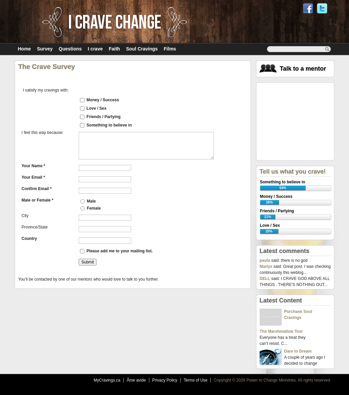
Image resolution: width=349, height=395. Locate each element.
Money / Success (102, 100)
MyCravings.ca (107, 380)
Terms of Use (195, 380)
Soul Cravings (142, 48)
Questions (70, 48)
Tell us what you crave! (293, 171)
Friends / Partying (103, 116)
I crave (95, 48)
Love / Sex (96, 108)
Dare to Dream (298, 351)
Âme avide (136, 380)
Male (88, 201)
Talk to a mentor (303, 68)
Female (90, 208)
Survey (45, 48)
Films (170, 48)
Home (24, 48)
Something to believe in (109, 125)
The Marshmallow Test (281, 331)
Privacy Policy (165, 380)
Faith (114, 48)
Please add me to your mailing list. (119, 251)
